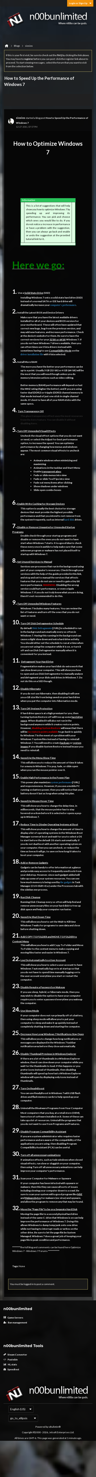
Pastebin (10, 1359)
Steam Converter (15, 1354)
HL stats (10, 1364)
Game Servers (13, 1317)
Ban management (15, 1322)
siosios (20, 117)
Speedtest (11, 1369)
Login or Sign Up (80, 3)
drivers (74, 317)
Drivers (59, 312)
